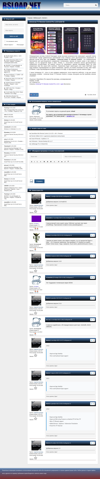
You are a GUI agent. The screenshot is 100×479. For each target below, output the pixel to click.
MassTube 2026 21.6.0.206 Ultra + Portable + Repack (13, 79)
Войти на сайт (14, 36)
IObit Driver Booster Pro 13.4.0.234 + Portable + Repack (12, 96)
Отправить (39, 181)
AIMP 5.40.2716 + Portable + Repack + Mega (12, 88)
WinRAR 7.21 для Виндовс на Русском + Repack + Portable (13, 66)
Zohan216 (49, 218)
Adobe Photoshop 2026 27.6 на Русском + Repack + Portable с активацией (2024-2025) (13, 61)
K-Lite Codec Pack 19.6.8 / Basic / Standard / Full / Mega (13, 92)
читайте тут (71, 116)
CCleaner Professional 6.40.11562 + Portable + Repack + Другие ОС (13, 71)
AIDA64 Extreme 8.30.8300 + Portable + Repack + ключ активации (12, 84)
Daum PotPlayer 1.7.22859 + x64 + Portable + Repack (13, 75)
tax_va (48, 319)
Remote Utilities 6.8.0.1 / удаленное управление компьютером (48, 136)
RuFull (48, 196)
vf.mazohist (49, 277)
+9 (34, 94)
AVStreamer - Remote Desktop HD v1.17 (42, 141)
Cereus (48, 235)
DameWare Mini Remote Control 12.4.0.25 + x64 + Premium (47, 133)
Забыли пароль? (8, 44)
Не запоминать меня (12, 41)
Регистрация (20, 44)
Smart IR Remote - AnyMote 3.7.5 (40, 138)
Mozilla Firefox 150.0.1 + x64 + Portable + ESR (13, 56)
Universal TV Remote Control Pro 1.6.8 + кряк (49, 84)
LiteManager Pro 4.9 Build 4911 (39, 144)
